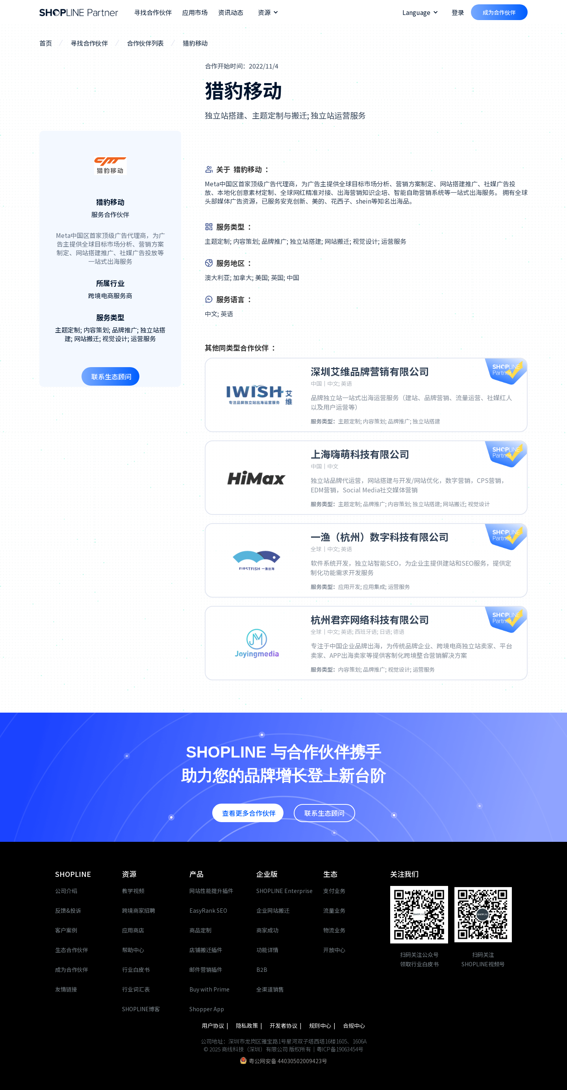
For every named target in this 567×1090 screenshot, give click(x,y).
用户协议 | (216, 1025)
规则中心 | (323, 1025)
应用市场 (195, 12)
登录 (458, 12)
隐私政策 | (249, 1025)
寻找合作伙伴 (153, 12)
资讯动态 (230, 12)
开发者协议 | (286, 1025)
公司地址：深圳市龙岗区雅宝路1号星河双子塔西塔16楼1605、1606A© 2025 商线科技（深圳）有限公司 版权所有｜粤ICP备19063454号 (284, 1045)
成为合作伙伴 (499, 12)
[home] (78, 12)
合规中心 (354, 1025)
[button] (268, 12)
